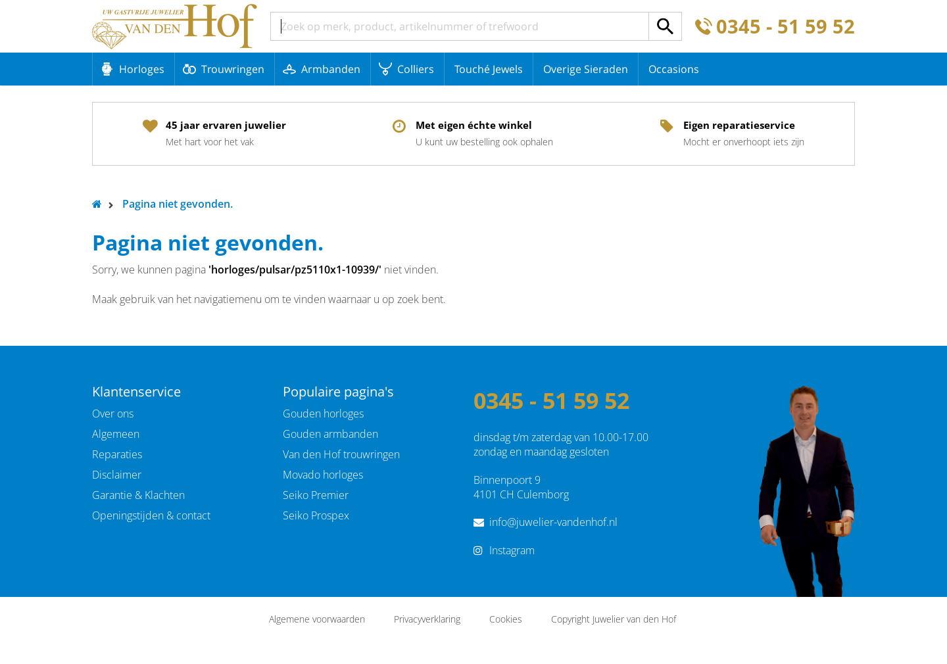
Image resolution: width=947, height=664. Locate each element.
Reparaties (117, 454)
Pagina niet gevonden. (177, 204)
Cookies (505, 619)
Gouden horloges (323, 413)
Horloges (141, 69)
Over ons (113, 413)
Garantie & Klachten (138, 495)
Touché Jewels (488, 69)
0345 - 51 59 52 (785, 26)
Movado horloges (323, 474)
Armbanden (330, 69)
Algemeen (115, 434)
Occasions (673, 69)
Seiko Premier (316, 495)
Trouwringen (232, 69)
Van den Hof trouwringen (341, 454)
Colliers (415, 69)
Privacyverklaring (427, 619)
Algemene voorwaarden (317, 619)
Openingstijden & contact (151, 515)
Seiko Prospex (316, 515)
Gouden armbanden (330, 434)
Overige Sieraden (585, 69)
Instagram (512, 550)
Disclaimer (116, 474)
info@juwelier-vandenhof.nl (553, 522)
